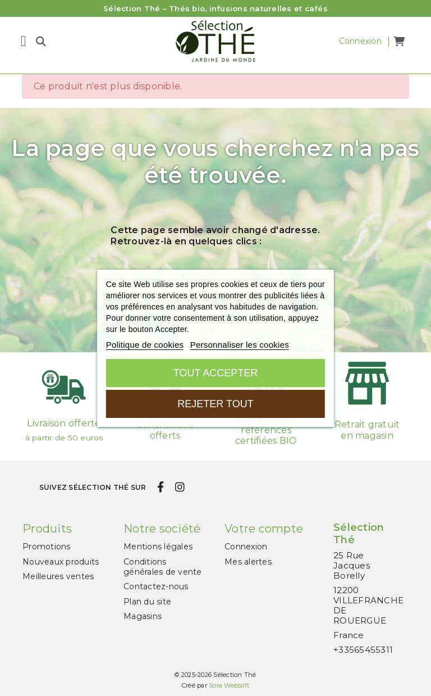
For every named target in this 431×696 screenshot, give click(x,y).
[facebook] (160, 487)
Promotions (46, 547)
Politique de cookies (145, 344)
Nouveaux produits (60, 562)
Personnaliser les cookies (239, 344)
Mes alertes (248, 562)
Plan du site (147, 602)
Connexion (245, 547)
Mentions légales (157, 547)
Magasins (142, 616)
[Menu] (23, 41)
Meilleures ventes (58, 576)
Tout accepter (215, 373)
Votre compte (263, 528)
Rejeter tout (215, 404)
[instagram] (179, 487)
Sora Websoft (229, 685)
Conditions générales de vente (162, 567)
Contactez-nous (156, 586)
